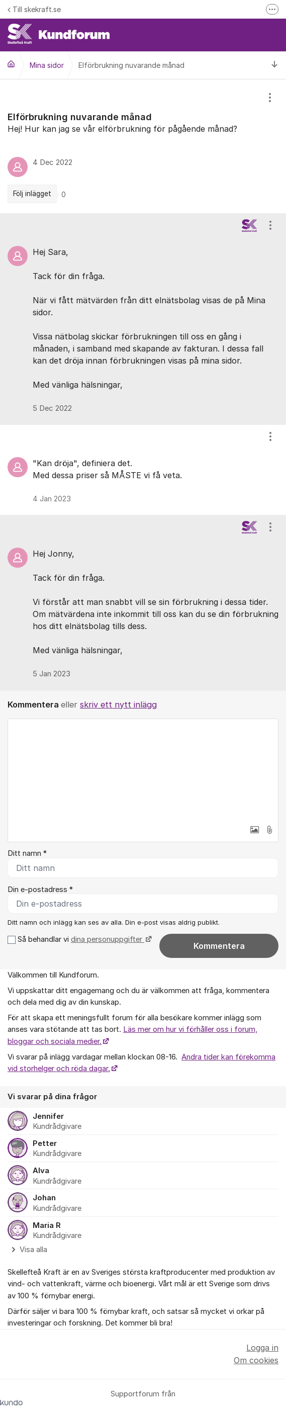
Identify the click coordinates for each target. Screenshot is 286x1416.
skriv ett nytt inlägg (118, 704)
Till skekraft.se (34, 9)
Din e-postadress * (40, 889)
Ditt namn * (27, 853)
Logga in (262, 1348)
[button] (254, 830)
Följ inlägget (32, 194)
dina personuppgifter (107, 939)
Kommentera (219, 946)
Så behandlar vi (83, 939)
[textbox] (143, 769)
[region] (143, 146)
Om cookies (256, 1360)
